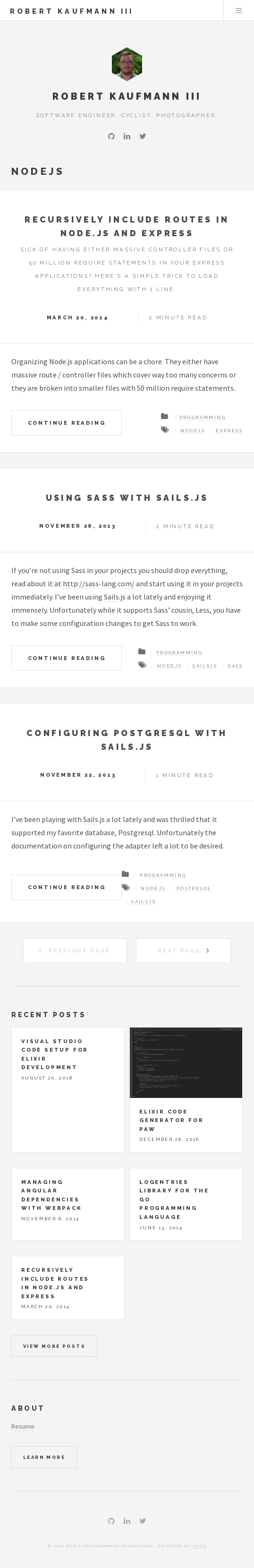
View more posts (54, 1346)
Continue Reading (67, 423)
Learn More (44, 1457)
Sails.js (115, 596)
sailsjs (205, 665)
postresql (194, 888)
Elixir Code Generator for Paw (171, 1120)
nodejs (192, 430)
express (229, 430)
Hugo (200, 1545)
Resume (22, 1426)
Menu (239, 10)
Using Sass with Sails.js (127, 498)
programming (202, 417)
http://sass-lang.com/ (99, 583)
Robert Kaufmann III (72, 11)
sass (235, 665)
